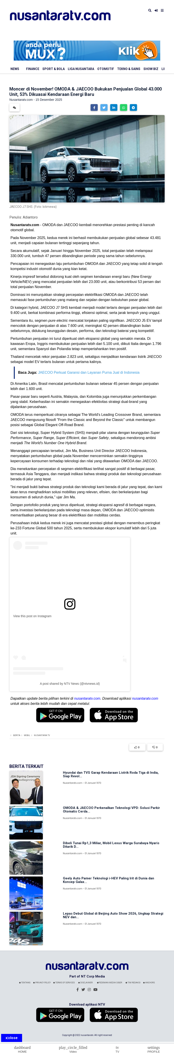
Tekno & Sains (128, 69)
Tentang (25, 983)
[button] (94, 107)
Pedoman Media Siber (109, 983)
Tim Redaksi (133, 983)
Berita (16, 735)
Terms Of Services (64, 983)
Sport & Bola (53, 69)
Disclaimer (85, 983)
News (14, 69)
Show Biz (150, 69)
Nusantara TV (42, 735)
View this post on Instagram (32, 616)
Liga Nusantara (81, 69)
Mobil (27, 735)
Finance (32, 69)
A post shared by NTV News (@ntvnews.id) (70, 683)
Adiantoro (30, 217)
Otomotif (105, 69)
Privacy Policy (42, 983)
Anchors (149, 983)
